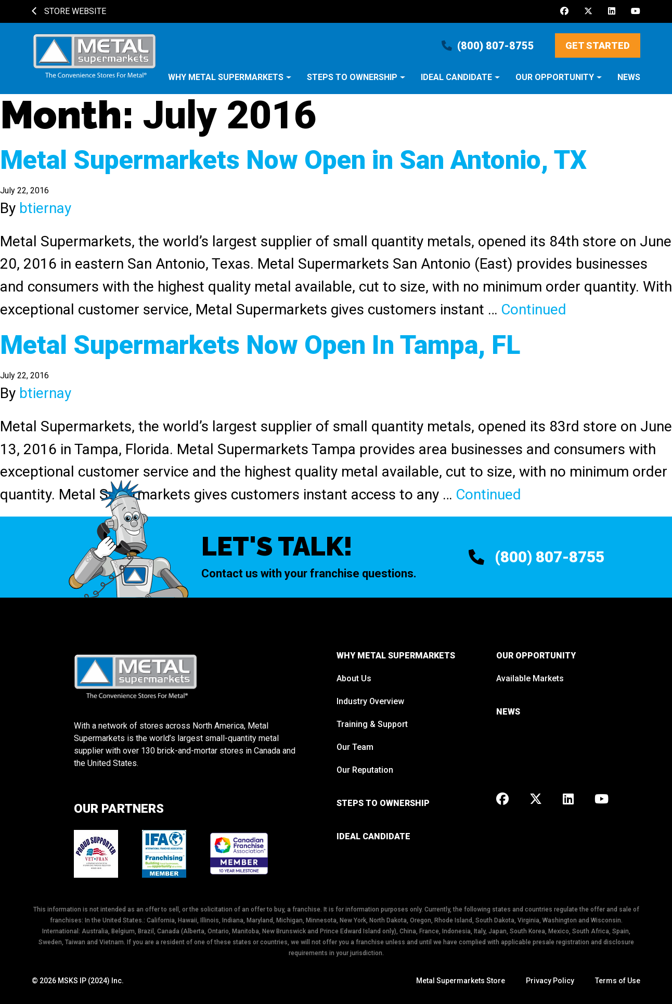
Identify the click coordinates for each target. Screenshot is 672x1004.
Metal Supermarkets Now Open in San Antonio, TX (293, 160)
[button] (229, 82)
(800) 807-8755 (488, 45)
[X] (588, 11)
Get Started (597, 45)
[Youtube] (635, 11)
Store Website (69, 11)
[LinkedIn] (611, 11)
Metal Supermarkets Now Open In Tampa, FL (260, 345)
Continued (533, 309)
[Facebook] (564, 11)
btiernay (45, 208)
